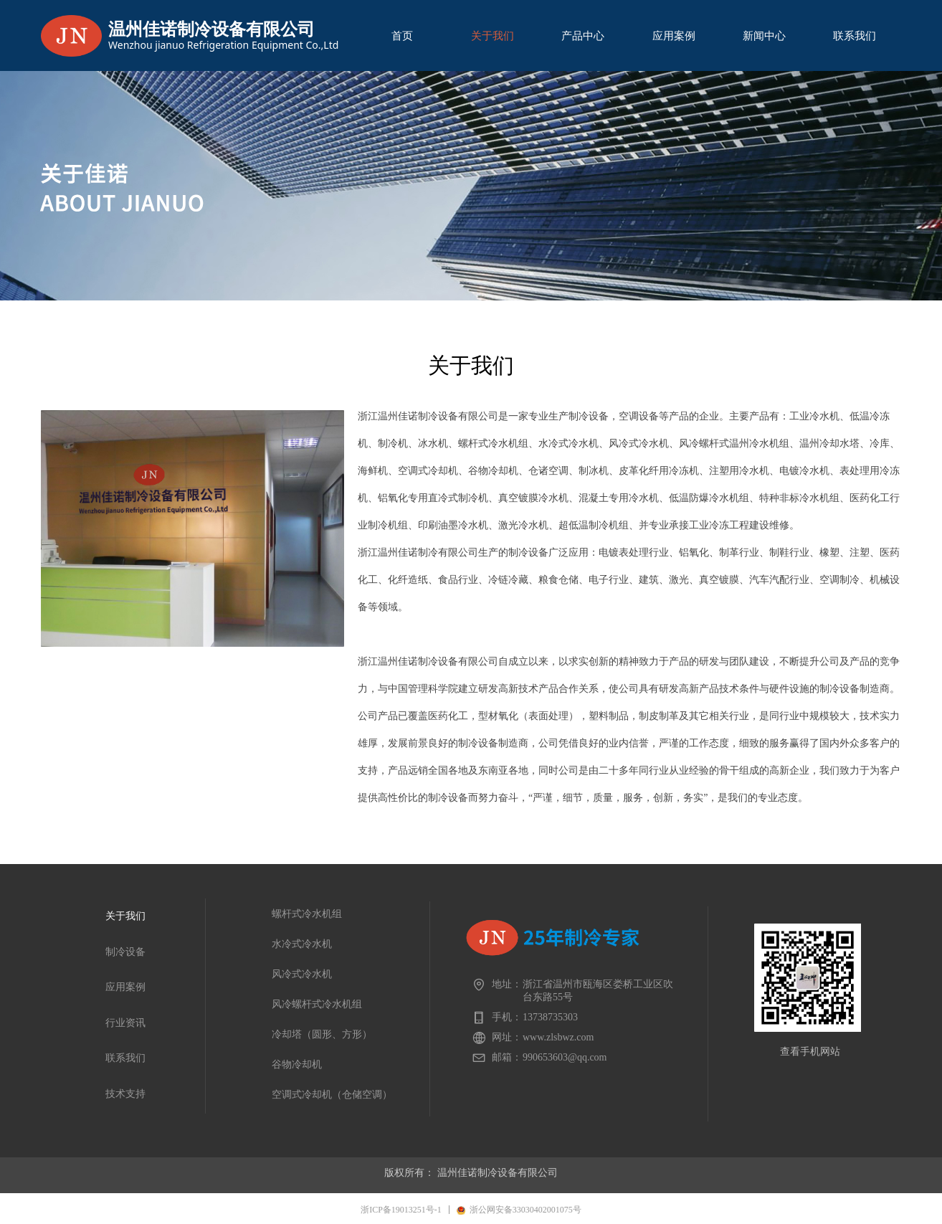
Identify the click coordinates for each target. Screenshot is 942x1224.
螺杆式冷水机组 (307, 913)
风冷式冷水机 (302, 974)
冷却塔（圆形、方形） (322, 1034)
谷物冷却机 (297, 1064)
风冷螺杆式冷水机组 (317, 1004)
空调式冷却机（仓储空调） (332, 1094)
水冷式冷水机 (302, 944)
